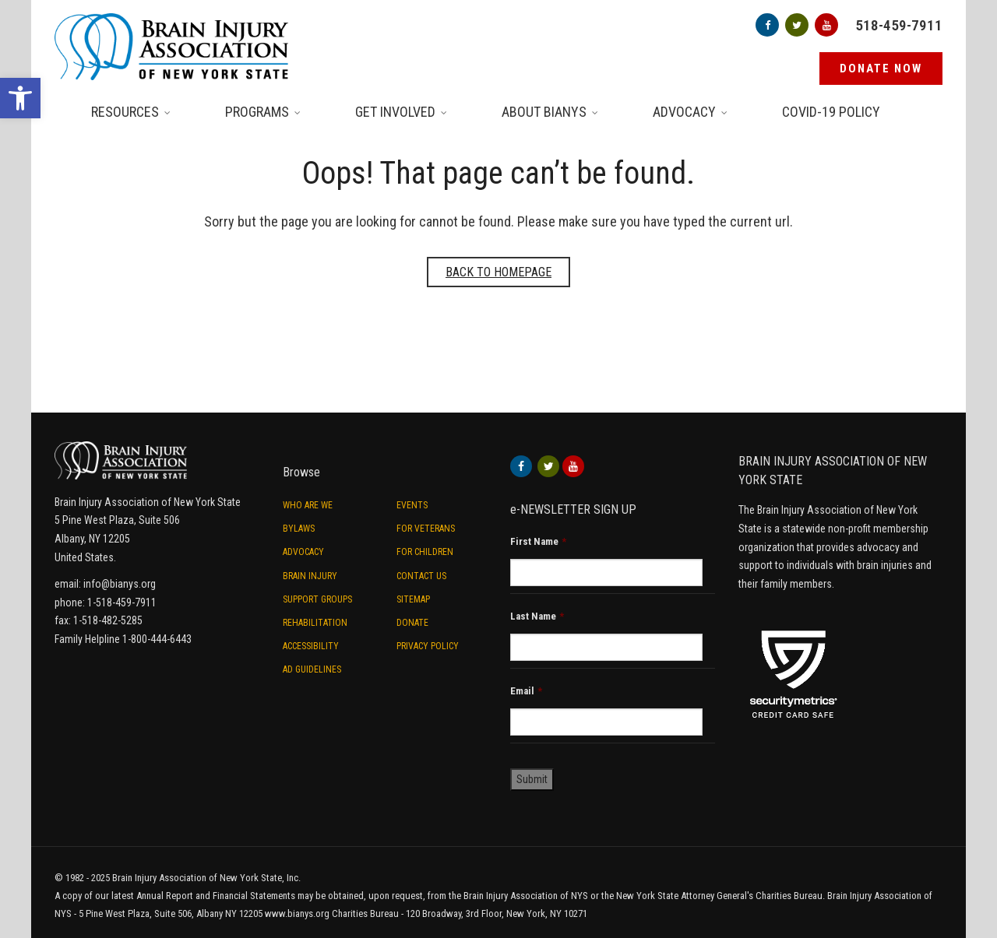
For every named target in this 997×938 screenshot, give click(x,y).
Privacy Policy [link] (427, 646)
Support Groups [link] (317, 599)
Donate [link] (412, 622)
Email (526, 691)
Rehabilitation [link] (315, 622)
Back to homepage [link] (498, 272)
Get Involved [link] (395, 112)
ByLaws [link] (299, 528)
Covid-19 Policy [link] (831, 112)
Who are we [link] (308, 505)
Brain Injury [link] (310, 576)
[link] (20, 98)
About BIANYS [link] (544, 112)
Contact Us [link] (421, 576)
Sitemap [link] (413, 599)
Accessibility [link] (311, 646)
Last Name (537, 616)
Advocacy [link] (684, 112)
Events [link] (412, 505)
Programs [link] (257, 112)
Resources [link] (125, 112)
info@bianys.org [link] (119, 584)
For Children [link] (424, 551)
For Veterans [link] (425, 528)
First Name (538, 541)
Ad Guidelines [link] (312, 669)
